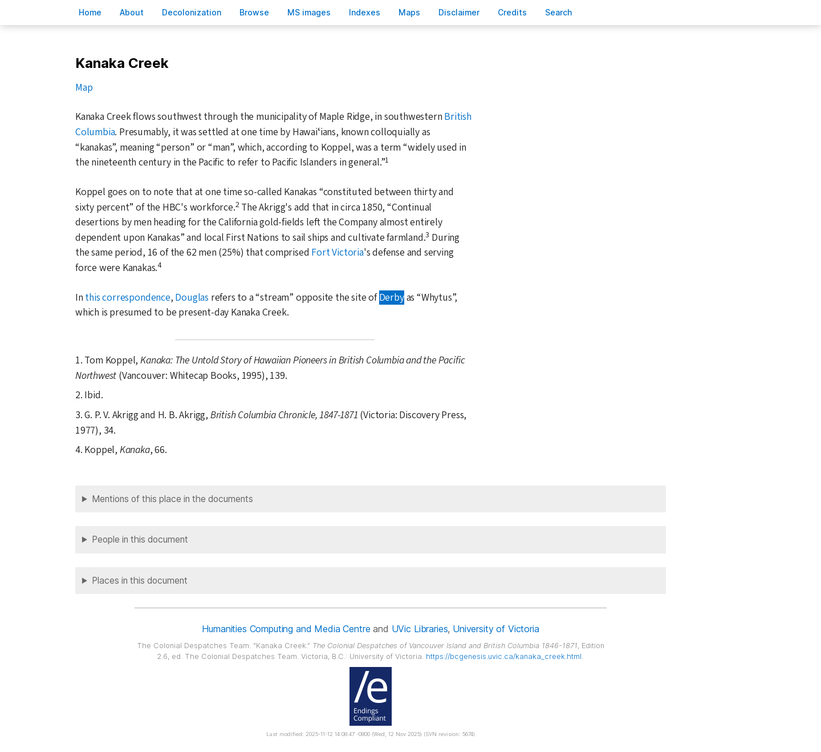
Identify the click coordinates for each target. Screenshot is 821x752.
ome (90, 12)
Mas (409, 12)
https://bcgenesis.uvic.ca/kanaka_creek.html (504, 656)
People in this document (140, 539)
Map (83, 87)
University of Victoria (496, 628)
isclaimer (458, 12)
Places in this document (140, 580)
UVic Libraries (420, 628)
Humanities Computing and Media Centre (286, 628)
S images (309, 12)
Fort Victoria (337, 252)
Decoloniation (191, 12)
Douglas (192, 297)
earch (558, 12)
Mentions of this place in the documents (172, 499)
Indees (364, 12)
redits (512, 12)
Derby (391, 297)
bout (132, 12)
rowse (254, 12)
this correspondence (127, 297)
